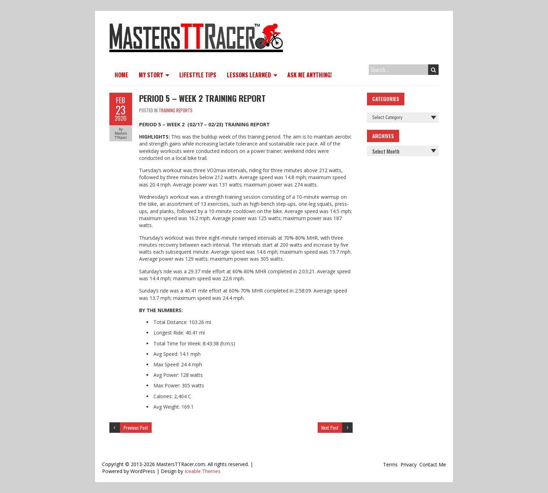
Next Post (330, 427)
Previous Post (135, 427)
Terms (390, 464)
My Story (151, 75)
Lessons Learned (249, 75)
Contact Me (432, 464)
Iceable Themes (203, 471)
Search (433, 69)
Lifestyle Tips (197, 75)
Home (121, 75)
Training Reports (176, 110)
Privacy (409, 464)
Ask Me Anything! (309, 75)
